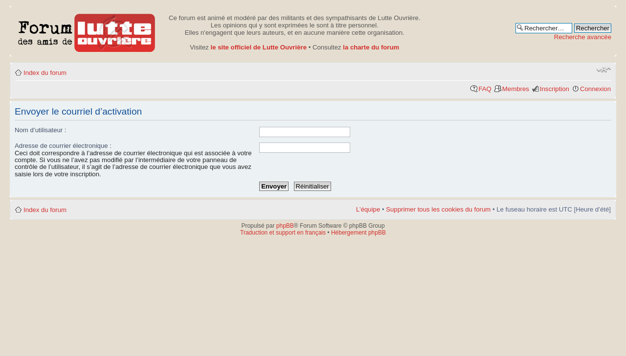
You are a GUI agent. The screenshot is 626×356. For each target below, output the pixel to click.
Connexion (595, 89)
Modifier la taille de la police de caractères (604, 69)
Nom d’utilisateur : (41, 130)
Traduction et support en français (283, 232)
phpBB (285, 225)
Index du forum (45, 72)
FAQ (484, 89)
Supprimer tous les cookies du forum (438, 209)
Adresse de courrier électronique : (63, 145)
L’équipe (368, 209)
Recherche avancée (582, 37)
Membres (515, 89)
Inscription (554, 89)
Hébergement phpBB (358, 232)
